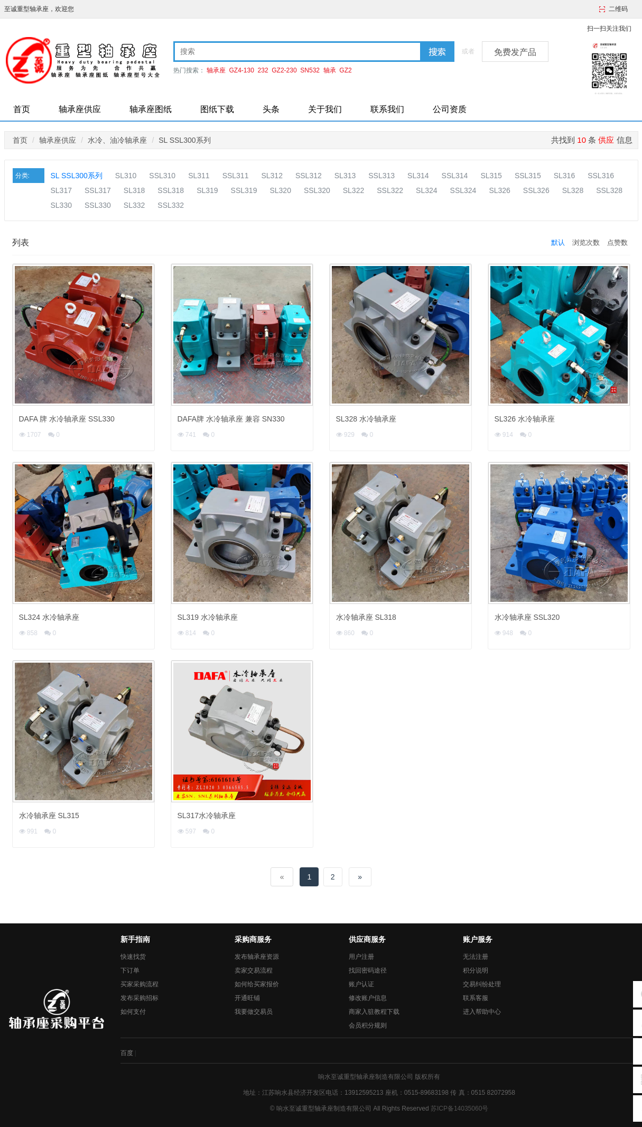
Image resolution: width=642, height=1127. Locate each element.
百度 (126, 1053)
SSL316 (601, 175)
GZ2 (345, 70)
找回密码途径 (368, 970)
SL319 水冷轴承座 (208, 617)
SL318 (134, 190)
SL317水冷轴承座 (207, 815)
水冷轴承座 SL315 (49, 815)
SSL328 (609, 190)
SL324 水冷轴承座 (49, 617)
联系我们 (387, 109)
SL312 (271, 175)
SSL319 (244, 190)
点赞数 (617, 242)
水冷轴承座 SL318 (366, 617)
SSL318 (170, 190)
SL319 (207, 190)
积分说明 (475, 970)
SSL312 (308, 175)
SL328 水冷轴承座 (366, 419)
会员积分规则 (368, 1025)
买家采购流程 (139, 984)
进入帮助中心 (482, 1011)
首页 (21, 109)
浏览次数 (586, 242)
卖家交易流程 (254, 970)
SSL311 (235, 175)
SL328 (572, 190)
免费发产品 (515, 52)
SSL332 (170, 205)
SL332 (134, 205)
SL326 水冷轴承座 (525, 419)
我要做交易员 (254, 1011)
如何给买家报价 (257, 984)
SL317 (61, 190)
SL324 (426, 190)
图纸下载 (217, 109)
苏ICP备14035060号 (459, 1108)
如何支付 (133, 1011)
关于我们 (325, 109)
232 (263, 70)
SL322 (353, 190)
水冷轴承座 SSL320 (527, 617)
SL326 (499, 190)
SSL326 (536, 190)
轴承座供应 (80, 109)
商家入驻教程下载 (374, 1011)
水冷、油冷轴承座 (117, 140)
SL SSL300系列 (184, 140)
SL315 (490, 175)
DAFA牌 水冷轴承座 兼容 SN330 (231, 419)
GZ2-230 (284, 70)
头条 (271, 109)
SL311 (198, 175)
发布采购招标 (139, 998)
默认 (558, 242)
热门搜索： (189, 70)
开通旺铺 (247, 998)
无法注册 (475, 956)
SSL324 (463, 190)
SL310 (125, 175)
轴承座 (216, 70)
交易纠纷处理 (482, 984)
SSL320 (317, 190)
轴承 (329, 70)
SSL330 (98, 205)
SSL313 (381, 175)
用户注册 (361, 956)
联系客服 (475, 998)
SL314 (418, 175)
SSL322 (390, 190)
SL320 (280, 190)
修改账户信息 (368, 998)
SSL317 (98, 190)
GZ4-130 (241, 70)
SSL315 (528, 175)
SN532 (310, 70)
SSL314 (455, 175)
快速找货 (133, 956)
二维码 (618, 9)
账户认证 (361, 984)
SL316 (564, 175)
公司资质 (450, 109)
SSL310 (162, 175)
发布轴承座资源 (257, 956)
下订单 (129, 970)
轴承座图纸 (150, 109)
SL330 (61, 205)
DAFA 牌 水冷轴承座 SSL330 (67, 419)
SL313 (345, 175)
